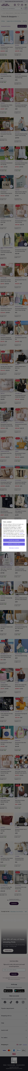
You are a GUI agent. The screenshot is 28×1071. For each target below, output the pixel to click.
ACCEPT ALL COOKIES (14, 540)
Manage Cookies (14, 548)
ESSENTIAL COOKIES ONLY (14, 544)
